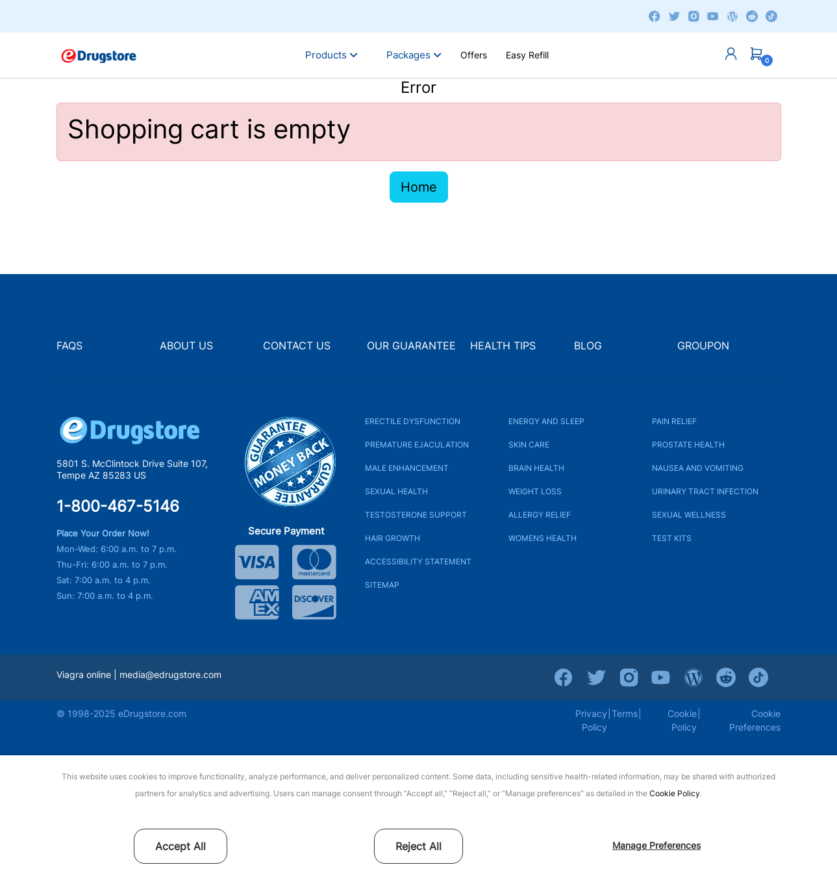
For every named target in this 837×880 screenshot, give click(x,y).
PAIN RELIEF (674, 421)
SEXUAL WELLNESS (689, 515)
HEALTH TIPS (503, 346)
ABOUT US (186, 346)
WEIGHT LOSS (535, 491)
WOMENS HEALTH (542, 538)
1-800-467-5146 (117, 506)
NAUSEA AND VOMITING (697, 468)
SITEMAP (382, 585)
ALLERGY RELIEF (539, 515)
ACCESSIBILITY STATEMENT (418, 561)
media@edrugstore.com (170, 674)
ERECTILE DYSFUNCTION (412, 421)
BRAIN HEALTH (536, 468)
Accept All (180, 846)
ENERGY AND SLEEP (546, 421)
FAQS (69, 346)
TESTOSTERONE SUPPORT (416, 515)
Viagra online (83, 674)
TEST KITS (672, 538)
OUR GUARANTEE (411, 346)
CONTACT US (297, 346)
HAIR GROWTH (392, 538)
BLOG (588, 346)
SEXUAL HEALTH (396, 491)
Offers (473, 54)
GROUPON (703, 346)
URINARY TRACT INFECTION (705, 491)
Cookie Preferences (755, 720)
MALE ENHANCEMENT (407, 468)
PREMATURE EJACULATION (417, 444)
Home (419, 187)
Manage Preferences (656, 845)
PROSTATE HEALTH (688, 444)
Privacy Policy (591, 720)
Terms (625, 713)
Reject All (418, 846)
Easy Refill (527, 54)
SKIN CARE (528, 444)
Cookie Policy (674, 793)
